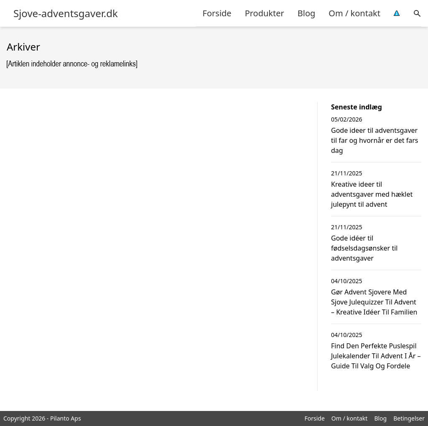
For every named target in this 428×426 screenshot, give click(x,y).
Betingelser (409, 418)
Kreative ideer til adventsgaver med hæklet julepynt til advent (372, 194)
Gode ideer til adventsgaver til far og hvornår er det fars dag (374, 140)
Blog (307, 13)
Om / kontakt (354, 13)
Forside (217, 13)
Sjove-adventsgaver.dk (65, 13)
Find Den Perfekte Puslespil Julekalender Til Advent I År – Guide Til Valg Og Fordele (376, 355)
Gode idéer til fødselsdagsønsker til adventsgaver (364, 248)
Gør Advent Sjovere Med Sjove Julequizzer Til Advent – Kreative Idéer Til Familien (374, 302)
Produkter (264, 13)
